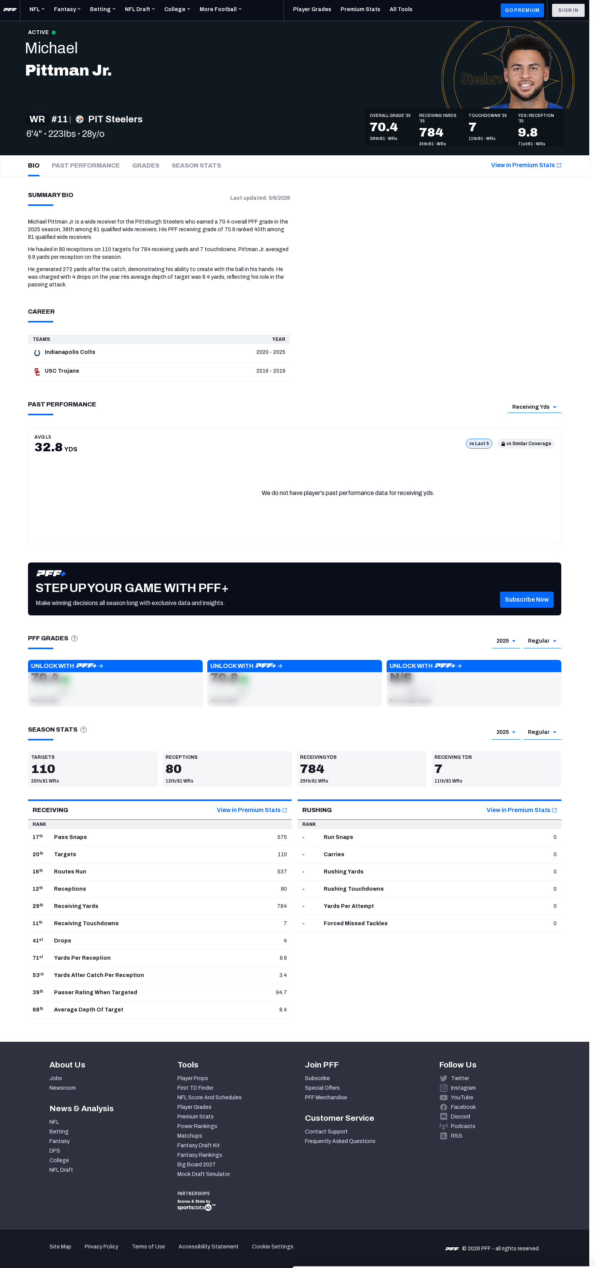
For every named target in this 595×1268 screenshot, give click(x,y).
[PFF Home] (10, 10)
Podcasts (463, 1126)
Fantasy (59, 1141)
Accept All (531, 1197)
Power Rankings (197, 1126)
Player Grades (194, 1107)
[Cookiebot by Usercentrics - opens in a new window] (49, 1253)
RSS (456, 1136)
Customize (531, 1220)
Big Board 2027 (196, 1165)
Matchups (189, 1136)
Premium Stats (195, 1117)
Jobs (55, 1078)
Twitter (460, 1078)
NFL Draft (61, 1170)
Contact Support (326, 1132)
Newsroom (62, 1088)
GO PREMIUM (522, 10)
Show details (118, 1253)
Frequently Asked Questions (340, 1141)
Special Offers (322, 1088)
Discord (460, 1117)
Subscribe (317, 1078)
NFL (54, 1122)
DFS (54, 1151)
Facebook (463, 1107)
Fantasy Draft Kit (198, 1145)
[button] (526, 611)
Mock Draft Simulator (203, 1174)
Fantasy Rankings (199, 1155)
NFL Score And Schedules (209, 1097)
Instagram (463, 1088)
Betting (59, 1132)
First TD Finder (195, 1088)
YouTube (462, 1097)
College (59, 1160)
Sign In (568, 10)
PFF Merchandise (326, 1097)
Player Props (192, 1078)
